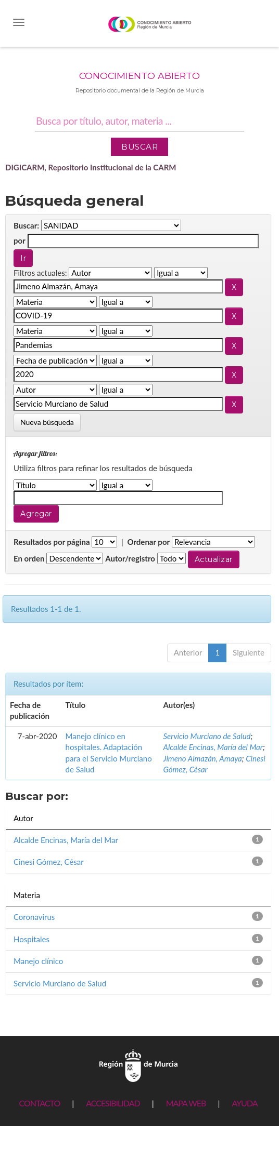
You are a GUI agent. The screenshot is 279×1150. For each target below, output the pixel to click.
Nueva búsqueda (47, 422)
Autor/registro (130, 558)
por (20, 240)
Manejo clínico (38, 961)
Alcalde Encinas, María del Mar (213, 747)
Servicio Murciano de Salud (207, 736)
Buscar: (26, 225)
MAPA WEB (186, 1103)
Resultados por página (52, 541)
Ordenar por (148, 541)
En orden (29, 558)
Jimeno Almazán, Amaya (202, 758)
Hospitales (31, 939)
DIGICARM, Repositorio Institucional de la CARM (90, 167)
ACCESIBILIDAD (113, 1103)
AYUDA (244, 1103)
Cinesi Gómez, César (49, 861)
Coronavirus (34, 916)
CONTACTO (39, 1103)
